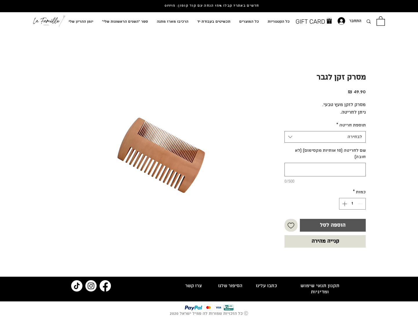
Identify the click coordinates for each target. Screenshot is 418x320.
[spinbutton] (352, 203)
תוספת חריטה (351, 125)
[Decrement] (361, 203)
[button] (380, 21)
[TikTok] (76, 286)
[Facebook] (105, 286)
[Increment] (344, 203)
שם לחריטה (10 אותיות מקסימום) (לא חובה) (330, 154)
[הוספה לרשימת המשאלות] (291, 225)
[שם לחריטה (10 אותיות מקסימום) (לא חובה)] (325, 169)
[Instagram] (91, 286)
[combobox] (325, 137)
